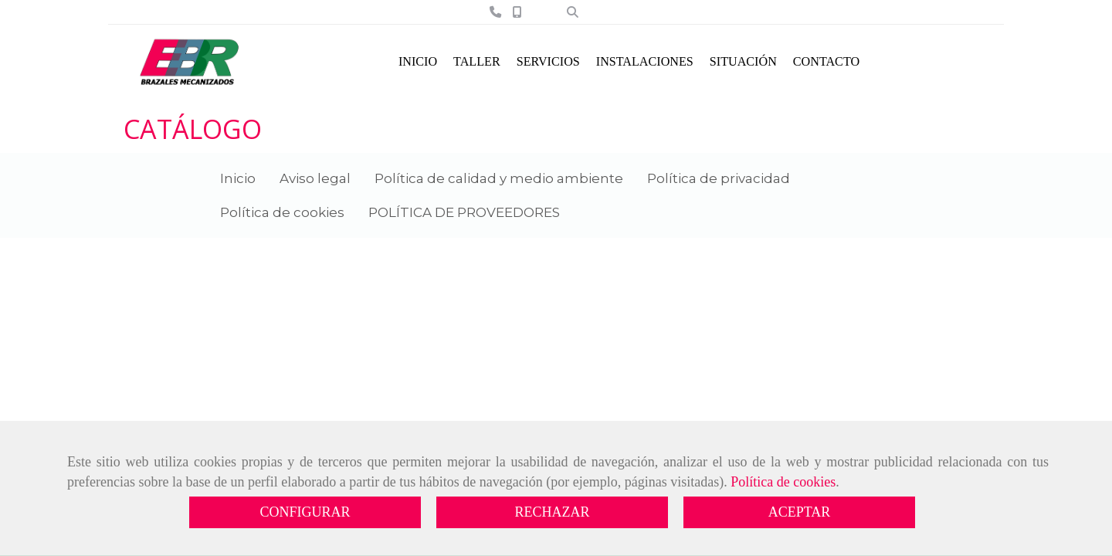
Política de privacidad (718, 178)
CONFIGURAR (304, 512)
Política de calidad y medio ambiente (499, 178)
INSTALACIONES (644, 61)
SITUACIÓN (743, 61)
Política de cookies (783, 482)
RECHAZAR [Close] (551, 512)
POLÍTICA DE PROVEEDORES (464, 212)
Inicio (238, 178)
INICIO (417, 61)
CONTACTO (826, 61)
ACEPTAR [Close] (799, 512)
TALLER (476, 61)
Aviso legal (315, 178)
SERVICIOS (548, 61)
